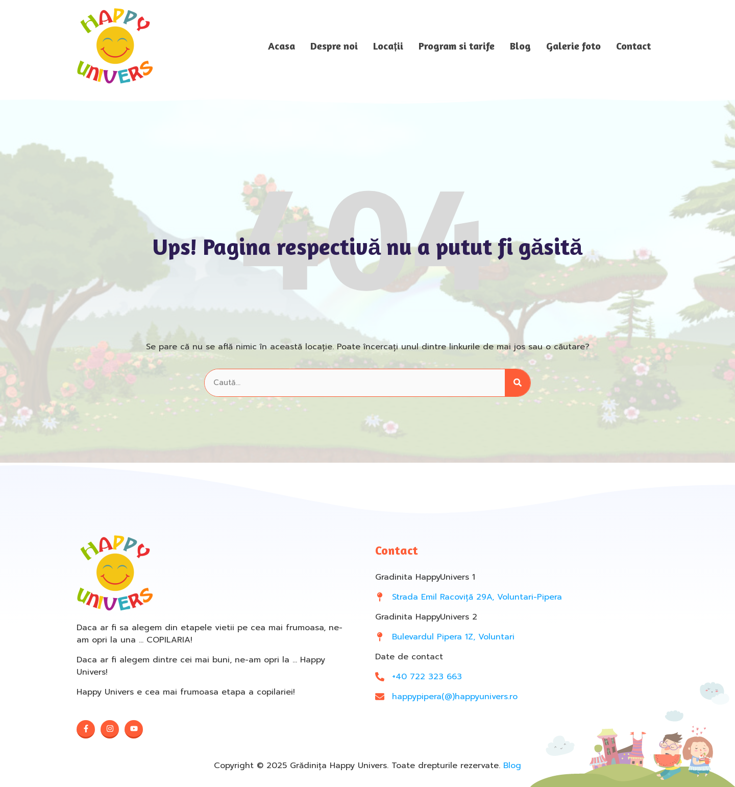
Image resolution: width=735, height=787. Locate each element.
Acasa (281, 46)
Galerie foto (573, 46)
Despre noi (334, 46)
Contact (633, 46)
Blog (520, 46)
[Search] (517, 382)
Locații (388, 46)
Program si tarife (457, 46)
